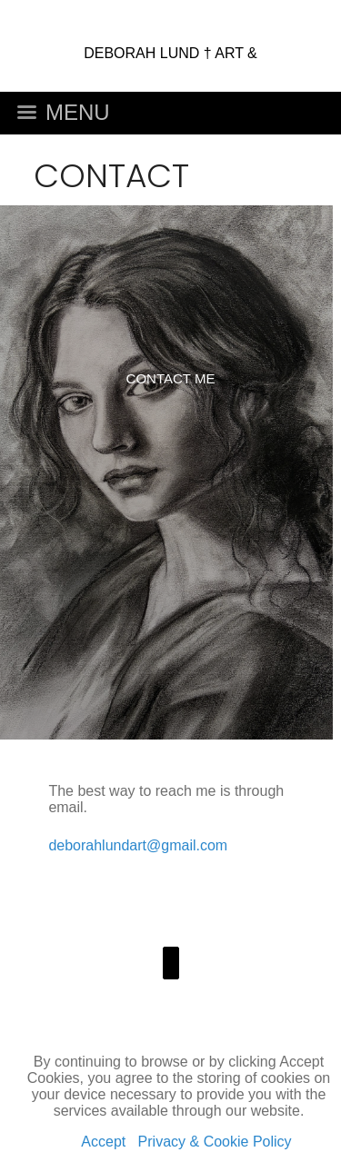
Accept (103, 1141)
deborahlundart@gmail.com (137, 845)
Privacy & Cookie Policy (215, 1141)
